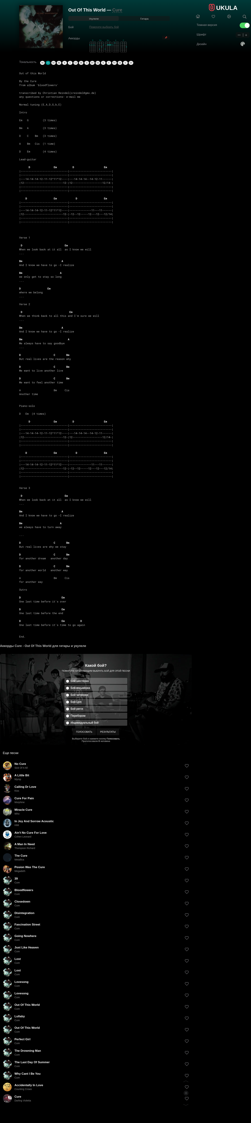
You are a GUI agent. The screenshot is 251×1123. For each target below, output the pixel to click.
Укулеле (94, 18)
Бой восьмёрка (80, 687)
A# (53, 63)
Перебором (78, 715)
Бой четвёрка (79, 694)
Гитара (144, 18)
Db (81, 63)
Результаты (108, 731)
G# (131, 63)
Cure (117, 9)
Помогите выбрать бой (104, 27)
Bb (59, 63)
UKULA (226, 7)
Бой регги (77, 708)
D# (92, 63)
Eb (98, 63)
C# (75, 63)
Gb (120, 63)
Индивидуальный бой (85, 722)
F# (114, 63)
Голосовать (84, 731)
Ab (42, 63)
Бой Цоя (76, 701)
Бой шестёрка (80, 680)
